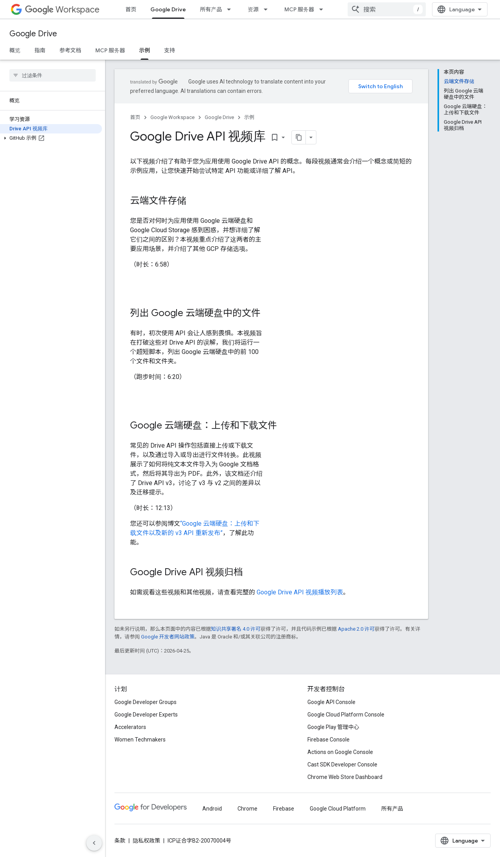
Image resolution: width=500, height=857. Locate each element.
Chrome (247, 808)
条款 (119, 840)
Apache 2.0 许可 (356, 629)
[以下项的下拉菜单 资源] (268, 9)
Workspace (62, 9)
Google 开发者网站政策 (168, 637)
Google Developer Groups (145, 702)
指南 (39, 50)
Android (212, 808)
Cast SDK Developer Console (342, 764)
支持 (169, 50)
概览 (14, 50)
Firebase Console (328, 739)
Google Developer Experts (146, 714)
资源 (253, 9)
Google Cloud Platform (338, 808)
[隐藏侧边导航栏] (94, 843)
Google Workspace (172, 117)
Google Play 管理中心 (333, 727)
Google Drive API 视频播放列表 (300, 592)
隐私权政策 (146, 840)
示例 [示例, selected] (144, 50)
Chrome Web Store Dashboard (344, 777)
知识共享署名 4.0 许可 (236, 629)
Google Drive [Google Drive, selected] (168, 9)
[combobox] (387, 9)
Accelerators (130, 727)
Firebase (283, 808)
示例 (249, 117)
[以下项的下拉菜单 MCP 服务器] (323, 9)
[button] (51, 138)
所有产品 (211, 9)
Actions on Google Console (340, 752)
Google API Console (331, 702)
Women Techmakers (140, 739)
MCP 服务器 (299, 9)
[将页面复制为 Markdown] (299, 137)
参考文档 (70, 50)
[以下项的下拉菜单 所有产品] (231, 9)
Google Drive (33, 34)
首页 (130, 9)
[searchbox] (52, 75)
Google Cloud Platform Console (345, 714)
